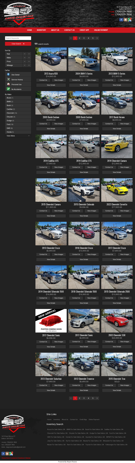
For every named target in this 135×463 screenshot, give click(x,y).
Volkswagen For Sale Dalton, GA (116, 445)
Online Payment (94, 419)
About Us (65, 419)
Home (49, 419)
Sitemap (27, 458)
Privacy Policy (6, 458)
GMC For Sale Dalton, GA (55, 437)
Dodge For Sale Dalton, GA (99, 433)
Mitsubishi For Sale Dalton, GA (113, 441)
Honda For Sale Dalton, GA (75, 437)
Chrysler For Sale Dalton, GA (78, 433)
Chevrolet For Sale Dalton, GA (57, 433)
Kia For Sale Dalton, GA (74, 441)
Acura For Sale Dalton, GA (56, 429)
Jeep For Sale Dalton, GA (55, 441)
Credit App (83, 419)
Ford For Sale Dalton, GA (117, 433)
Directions (21, 458)
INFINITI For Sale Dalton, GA (115, 437)
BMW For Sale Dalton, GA (75, 429)
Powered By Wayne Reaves (67, 462)
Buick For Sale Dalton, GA (94, 429)
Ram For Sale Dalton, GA (75, 445)
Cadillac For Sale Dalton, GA (113, 429)
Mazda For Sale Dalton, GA (92, 441)
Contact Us (14, 458)
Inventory (56, 419)
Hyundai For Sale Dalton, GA (95, 437)
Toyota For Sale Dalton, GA (94, 445)
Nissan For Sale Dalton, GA (56, 445)
